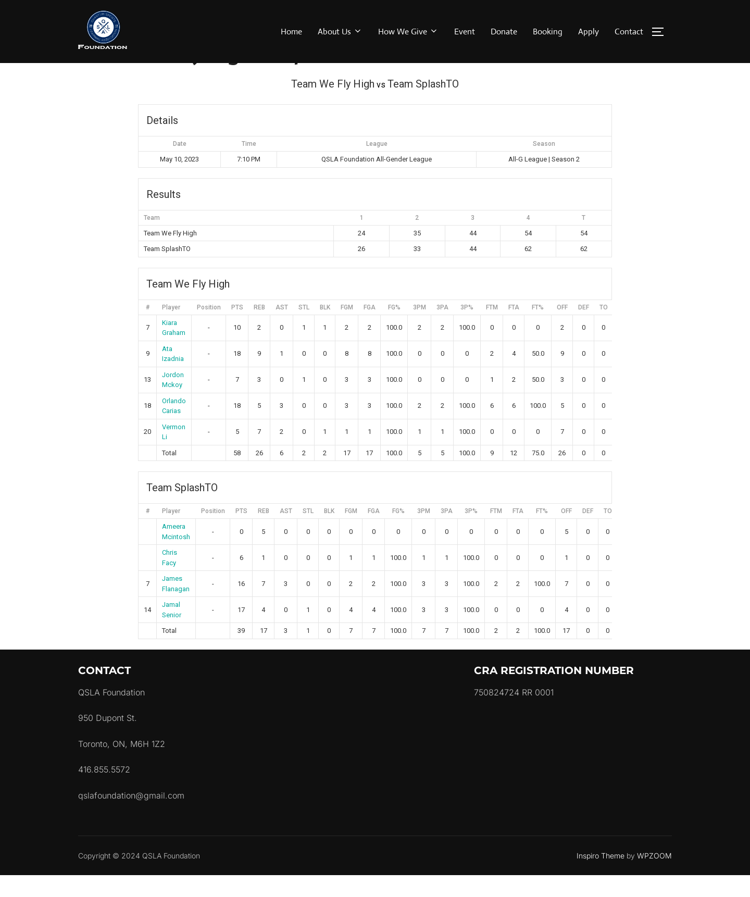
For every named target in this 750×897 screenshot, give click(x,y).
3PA (442, 328)
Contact (629, 31)
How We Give (408, 31)
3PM (419, 328)
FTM (492, 328)
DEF (583, 328)
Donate (504, 31)
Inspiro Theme (600, 877)
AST (282, 328)
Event (464, 31)
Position (209, 328)
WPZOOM (654, 877)
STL (303, 328)
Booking (547, 31)
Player (171, 328)
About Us (340, 31)
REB (259, 328)
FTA (513, 328)
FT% (538, 328)
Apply (588, 31)
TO (603, 328)
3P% (466, 328)
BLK (325, 328)
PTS (237, 328)
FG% (394, 328)
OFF (562, 328)
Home (291, 31)
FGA (370, 328)
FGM (347, 328)
